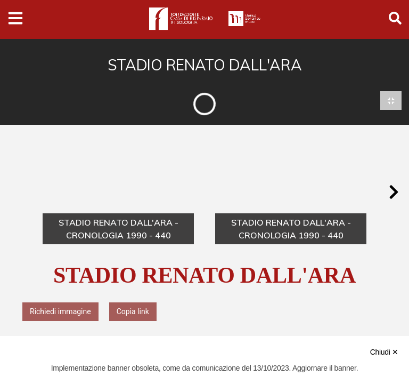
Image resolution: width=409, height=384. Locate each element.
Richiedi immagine (60, 311)
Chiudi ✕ (384, 352)
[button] (394, 193)
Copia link (133, 311)
